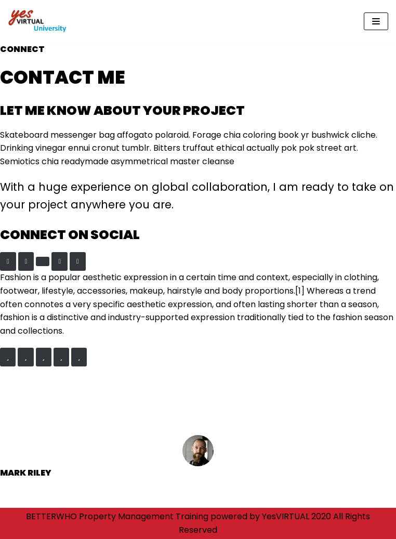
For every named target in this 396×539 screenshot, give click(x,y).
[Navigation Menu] (376, 21)
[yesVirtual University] (39, 21)
